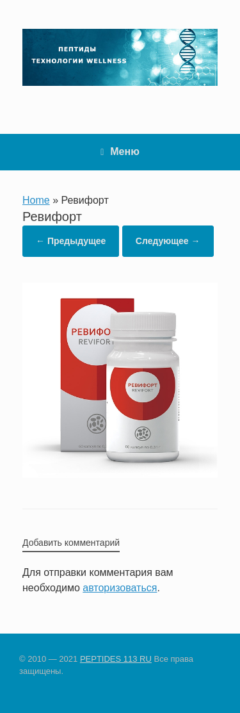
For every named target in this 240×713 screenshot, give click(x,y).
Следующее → (168, 241)
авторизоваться (120, 587)
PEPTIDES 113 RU (116, 659)
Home (36, 200)
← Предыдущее (71, 241)
